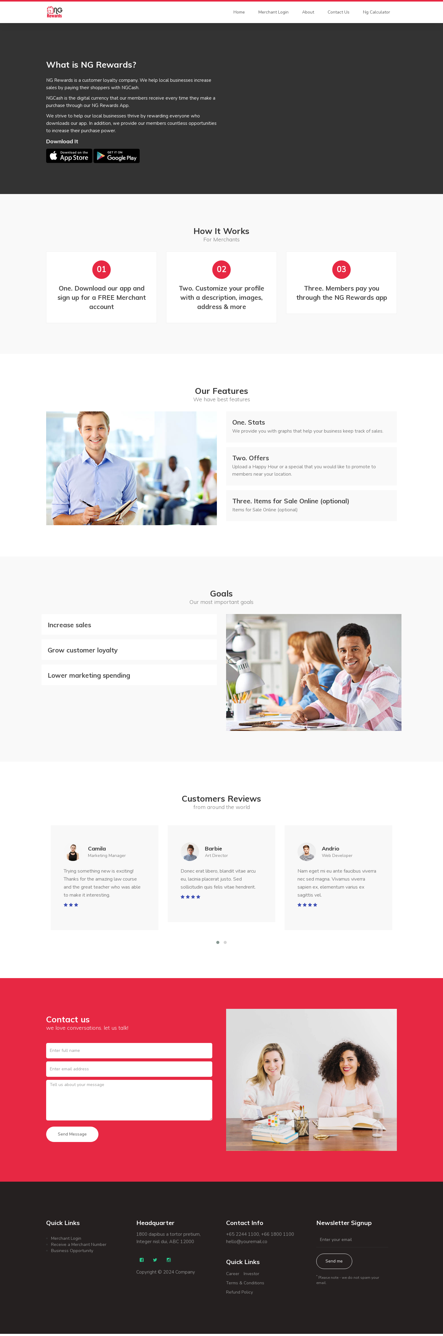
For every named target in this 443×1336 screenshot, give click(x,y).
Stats (248, 423)
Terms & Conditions (245, 1285)
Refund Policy (239, 1294)
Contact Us (338, 12)
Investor (251, 1276)
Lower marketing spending (89, 677)
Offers (250, 459)
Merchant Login (273, 12)
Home (239, 12)
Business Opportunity (72, 1252)
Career (232, 1276)
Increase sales (69, 626)
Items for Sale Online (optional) (290, 502)
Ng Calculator (376, 12)
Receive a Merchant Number (78, 1246)
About (308, 12)
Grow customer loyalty (83, 652)
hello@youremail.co (246, 1243)
